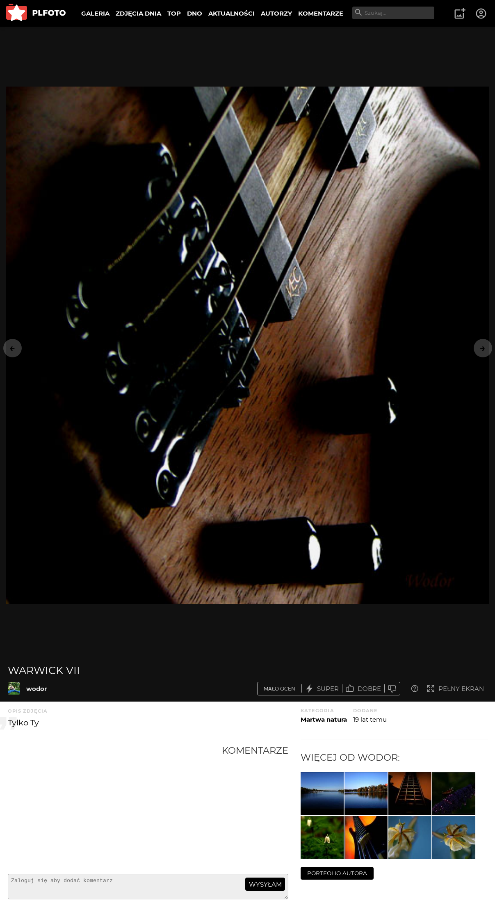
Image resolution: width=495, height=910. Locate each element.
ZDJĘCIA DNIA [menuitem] (138, 13)
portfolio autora (337, 873)
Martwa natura (324, 719)
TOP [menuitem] (174, 13)
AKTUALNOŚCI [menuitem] (231, 13)
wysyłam (265, 884)
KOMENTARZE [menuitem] (320, 13)
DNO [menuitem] (194, 13)
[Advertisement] (115, 806)
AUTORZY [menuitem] (276, 13)
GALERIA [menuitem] (95, 13)
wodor (36, 689)
